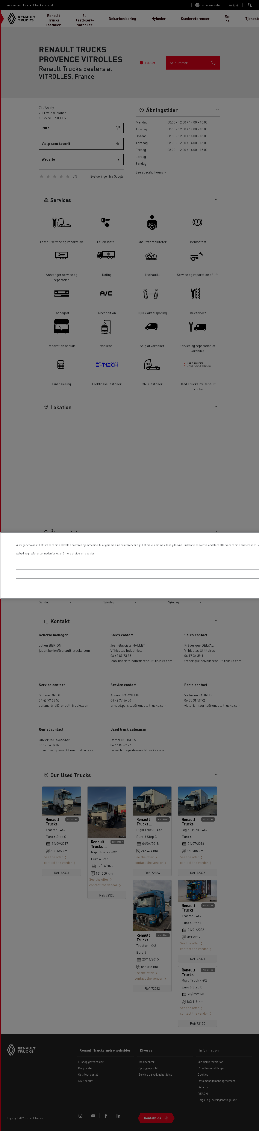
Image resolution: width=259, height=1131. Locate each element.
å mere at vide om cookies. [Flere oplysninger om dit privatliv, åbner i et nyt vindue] (79, 553)
